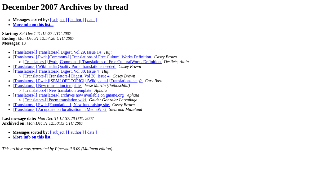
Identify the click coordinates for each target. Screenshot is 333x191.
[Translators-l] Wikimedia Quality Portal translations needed (64, 66)
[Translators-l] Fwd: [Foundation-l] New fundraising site (61, 104)
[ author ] (76, 20)
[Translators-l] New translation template (47, 85)
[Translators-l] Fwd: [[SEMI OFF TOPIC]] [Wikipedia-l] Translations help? (78, 81)
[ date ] (91, 20)
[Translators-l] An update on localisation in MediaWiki (60, 109)
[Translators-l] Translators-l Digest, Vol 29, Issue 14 (57, 52)
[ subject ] (58, 20)
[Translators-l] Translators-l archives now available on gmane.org (69, 95)
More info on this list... (33, 24)
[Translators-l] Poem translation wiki (55, 100)
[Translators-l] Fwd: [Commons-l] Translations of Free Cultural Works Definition (82, 57)
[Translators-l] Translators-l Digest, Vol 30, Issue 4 (56, 71)
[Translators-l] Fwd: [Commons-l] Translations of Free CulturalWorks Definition (92, 61)
